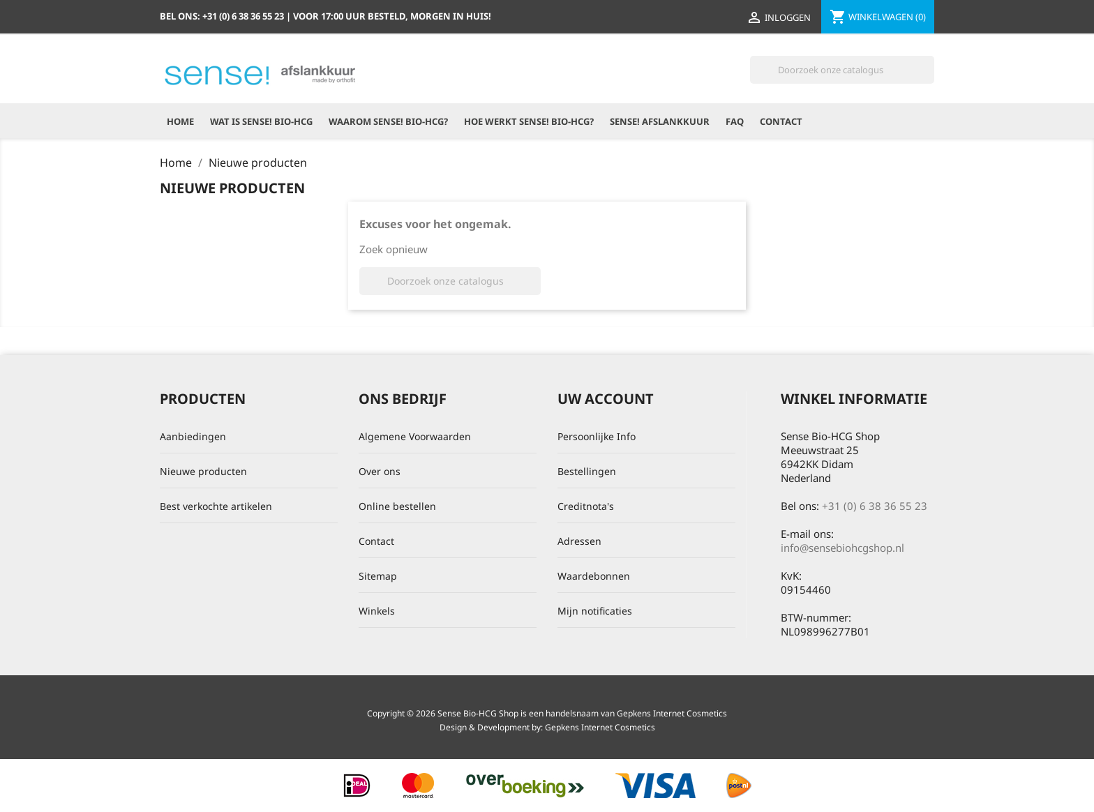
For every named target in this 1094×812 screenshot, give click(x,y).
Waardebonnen (593, 575)
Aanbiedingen (193, 436)
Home (180, 121)
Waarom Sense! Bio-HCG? (388, 121)
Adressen (579, 541)
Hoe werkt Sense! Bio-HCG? (529, 121)
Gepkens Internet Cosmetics (600, 727)
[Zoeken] (842, 70)
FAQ (735, 121)
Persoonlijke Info (596, 436)
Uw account (605, 398)
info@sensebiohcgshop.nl (842, 548)
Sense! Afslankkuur (660, 121)
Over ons (379, 471)
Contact (781, 121)
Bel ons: (223, 16)
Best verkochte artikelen (216, 506)
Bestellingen (586, 471)
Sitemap (378, 575)
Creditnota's (585, 506)
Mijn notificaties (594, 610)
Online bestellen (397, 506)
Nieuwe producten (203, 471)
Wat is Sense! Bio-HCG (261, 121)
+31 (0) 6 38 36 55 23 (874, 506)
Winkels (377, 610)
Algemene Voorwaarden (415, 436)
